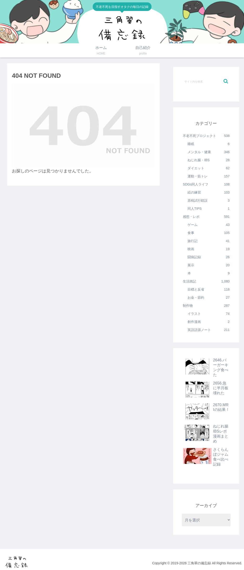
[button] (226, 81)
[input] (206, 81)
